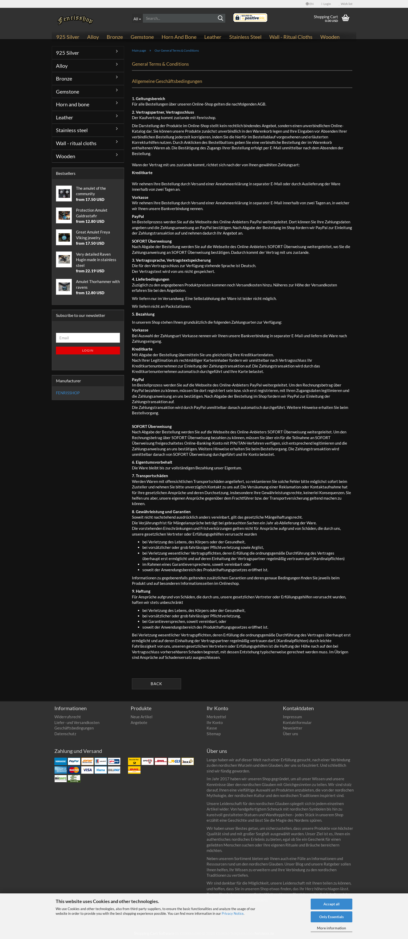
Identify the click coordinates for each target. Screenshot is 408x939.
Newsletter (292, 728)
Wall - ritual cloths (291, 37)
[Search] (221, 18)
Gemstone (142, 37)
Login (87, 350)
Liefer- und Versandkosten (76, 722)
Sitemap (214, 733)
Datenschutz (65, 733)
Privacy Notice (233, 913)
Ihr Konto (215, 722)
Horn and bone (179, 37)
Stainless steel (245, 37)
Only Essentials (331, 917)
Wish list (345, 4)
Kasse (212, 728)
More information (331, 928)
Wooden (330, 37)
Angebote (139, 722)
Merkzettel (216, 716)
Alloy (93, 37)
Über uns (290, 733)
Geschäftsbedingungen (74, 728)
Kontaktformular (297, 722)
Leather (212, 37)
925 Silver (67, 37)
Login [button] (326, 4)
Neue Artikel (141, 716)
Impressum (292, 716)
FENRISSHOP (68, 392)
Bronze (115, 37)
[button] (309, 4)
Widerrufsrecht (67, 716)
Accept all (331, 904)
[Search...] (137, 18)
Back (156, 683)
